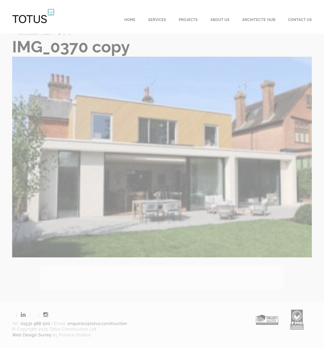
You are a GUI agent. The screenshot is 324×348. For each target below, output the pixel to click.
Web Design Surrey (32, 335)
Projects (188, 20)
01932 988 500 (35, 323)
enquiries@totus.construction (97, 323)
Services (157, 20)
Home (129, 20)
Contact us (300, 20)
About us (220, 20)
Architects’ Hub (259, 20)
